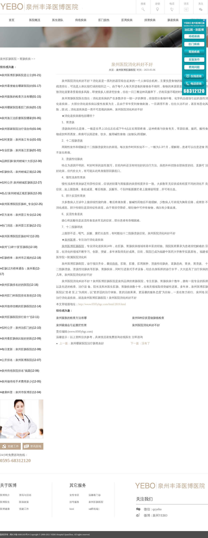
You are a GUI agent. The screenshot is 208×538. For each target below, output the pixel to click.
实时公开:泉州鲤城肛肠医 (17, 182)
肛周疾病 (126, 20)
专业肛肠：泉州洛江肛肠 (17, 150)
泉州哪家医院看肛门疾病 (17, 107)
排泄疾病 (149, 20)
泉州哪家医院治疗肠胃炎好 (87, 343)
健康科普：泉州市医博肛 (17, 392)
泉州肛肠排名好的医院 (15, 284)
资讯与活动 (25, 495)
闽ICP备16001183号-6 (19, 534)
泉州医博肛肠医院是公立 (17, 75)
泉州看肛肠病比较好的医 (17, 338)
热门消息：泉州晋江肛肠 (17, 225)
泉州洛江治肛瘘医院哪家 (17, 118)
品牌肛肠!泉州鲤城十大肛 (17, 161)
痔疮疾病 (80, 20)
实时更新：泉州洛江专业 (17, 139)
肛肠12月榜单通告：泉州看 (18, 268)
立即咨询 (137, 337)
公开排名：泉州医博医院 (17, 359)
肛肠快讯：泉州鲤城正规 (17, 171)
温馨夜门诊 (95, 495)
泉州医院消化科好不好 (146, 325)
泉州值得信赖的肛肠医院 (17, 306)
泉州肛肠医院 (8, 58)
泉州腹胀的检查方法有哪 (17, 96)
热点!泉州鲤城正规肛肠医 (17, 193)
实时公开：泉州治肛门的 (17, 327)
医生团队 (57, 20)
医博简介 (5, 495)
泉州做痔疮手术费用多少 (17, 381)
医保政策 (24, 502)
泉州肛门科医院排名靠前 (17, 295)
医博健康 (5, 509)
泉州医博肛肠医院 (126, 70)
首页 (11, 20)
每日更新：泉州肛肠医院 (17, 349)
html (72, 509)
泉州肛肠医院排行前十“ (16, 317)
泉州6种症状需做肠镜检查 (148, 317)
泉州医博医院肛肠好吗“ (16, 236)
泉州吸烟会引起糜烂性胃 (71, 325)
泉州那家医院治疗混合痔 (17, 128)
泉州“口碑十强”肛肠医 (15, 247)
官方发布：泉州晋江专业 (17, 214)
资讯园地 (32, 446)
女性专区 (74, 495)
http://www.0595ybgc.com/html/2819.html (102, 304)
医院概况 (34, 20)
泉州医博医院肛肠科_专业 (18, 204)
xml (90, 509)
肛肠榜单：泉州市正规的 (17, 257)
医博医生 (5, 502)
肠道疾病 (173, 20)
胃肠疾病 (25, 58)
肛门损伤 (103, 20)
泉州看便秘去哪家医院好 (17, 85)
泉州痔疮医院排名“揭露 (16, 370)
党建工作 (9, 446)
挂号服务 (74, 502)
